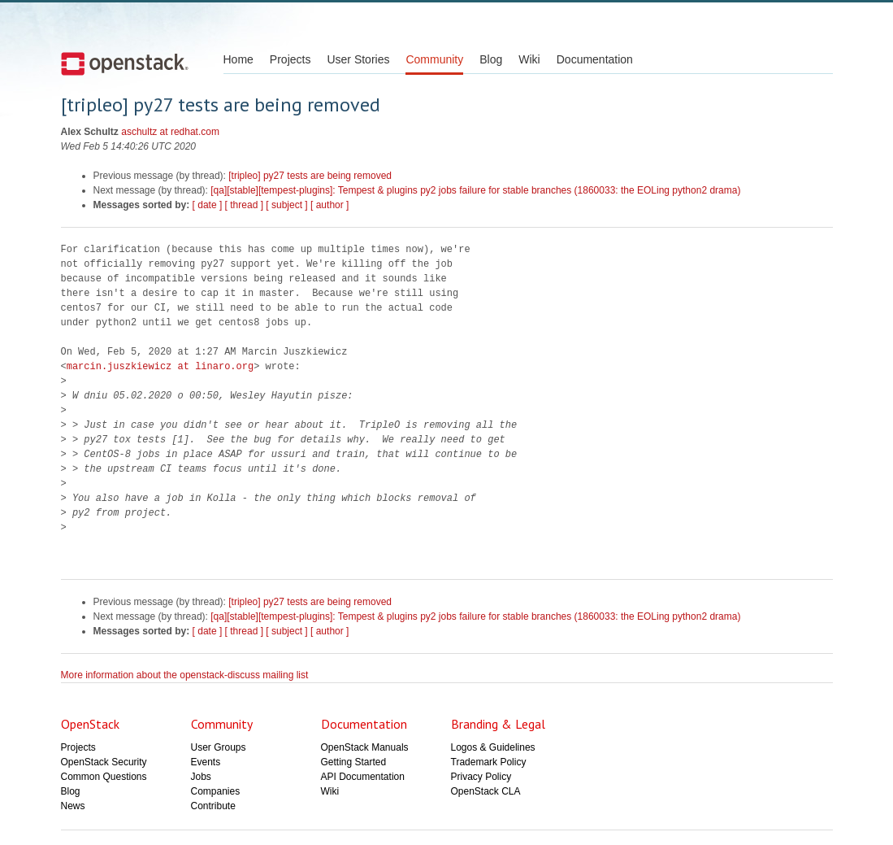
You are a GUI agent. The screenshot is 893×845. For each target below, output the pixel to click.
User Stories (358, 59)
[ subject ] (286, 205)
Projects (290, 59)
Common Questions (104, 776)
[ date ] (208, 205)
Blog (490, 59)
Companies (216, 791)
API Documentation (363, 776)
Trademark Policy (489, 762)
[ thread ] (244, 205)
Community (434, 59)
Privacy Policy (481, 776)
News (73, 806)
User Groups (218, 747)
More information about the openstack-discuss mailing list (185, 675)
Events (206, 762)
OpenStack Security (104, 762)
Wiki (529, 59)
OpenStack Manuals (365, 747)
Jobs (201, 776)
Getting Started (354, 762)
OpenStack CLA (486, 791)
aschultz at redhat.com (170, 131)
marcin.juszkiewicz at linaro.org (160, 366)
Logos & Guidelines (493, 747)
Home (238, 59)
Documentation (595, 59)
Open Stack (125, 63)
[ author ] (329, 205)
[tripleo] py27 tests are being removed (310, 175)
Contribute (213, 806)
